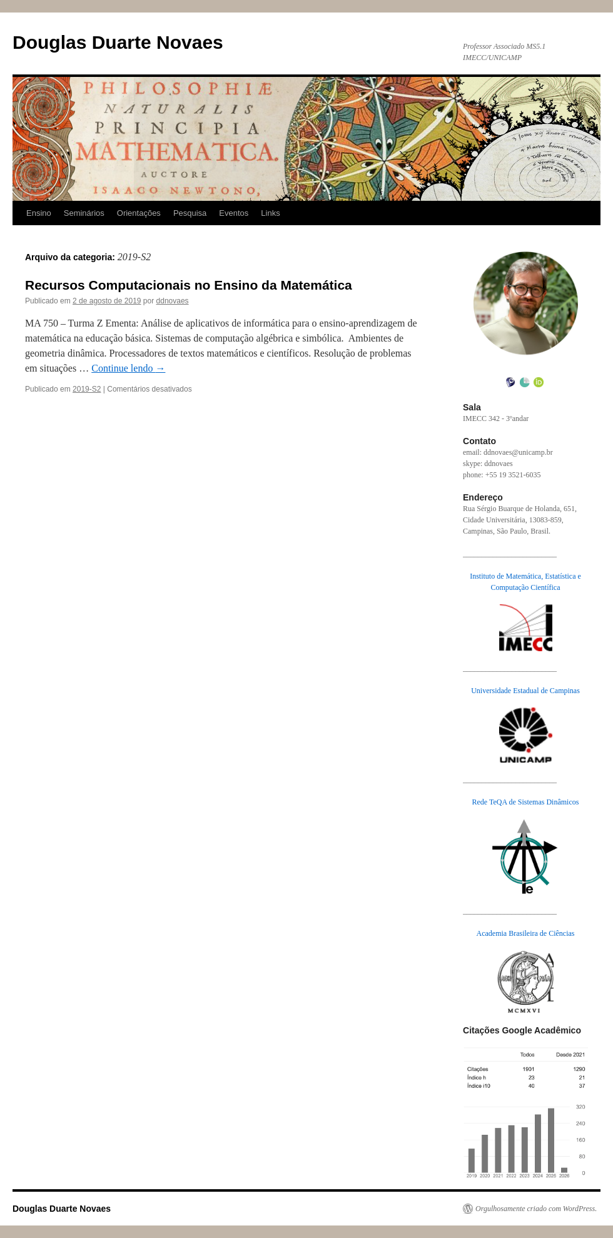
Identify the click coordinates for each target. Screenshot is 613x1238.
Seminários (84, 213)
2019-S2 (87, 389)
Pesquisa (189, 213)
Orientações (139, 213)
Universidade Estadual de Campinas (525, 690)
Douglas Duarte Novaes (118, 42)
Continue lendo (128, 368)
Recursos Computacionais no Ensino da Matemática (188, 285)
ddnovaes (172, 301)
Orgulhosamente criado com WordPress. (536, 1208)
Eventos (233, 213)
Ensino (38, 213)
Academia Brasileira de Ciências (526, 933)
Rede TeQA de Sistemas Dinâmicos (525, 802)
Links (270, 213)
